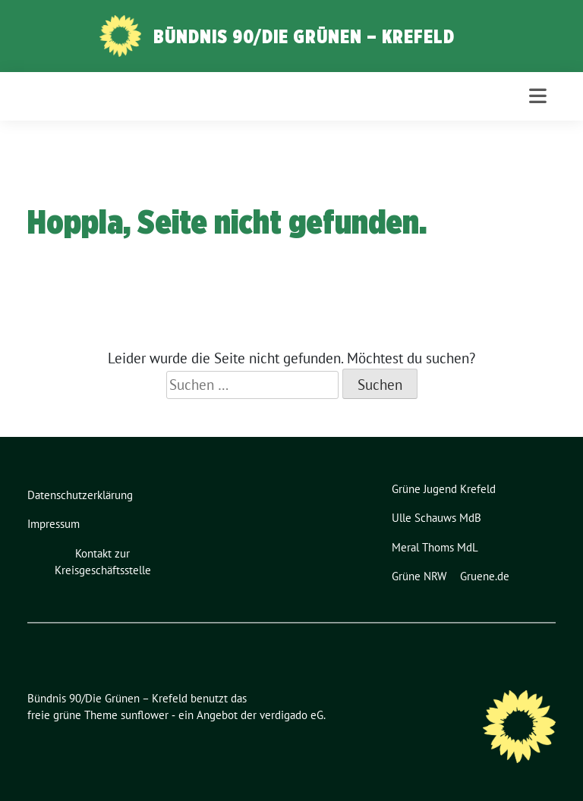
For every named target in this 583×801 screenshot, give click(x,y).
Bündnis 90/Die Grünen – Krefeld (304, 36)
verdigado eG (291, 715)
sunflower (145, 715)
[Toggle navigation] (538, 96)
